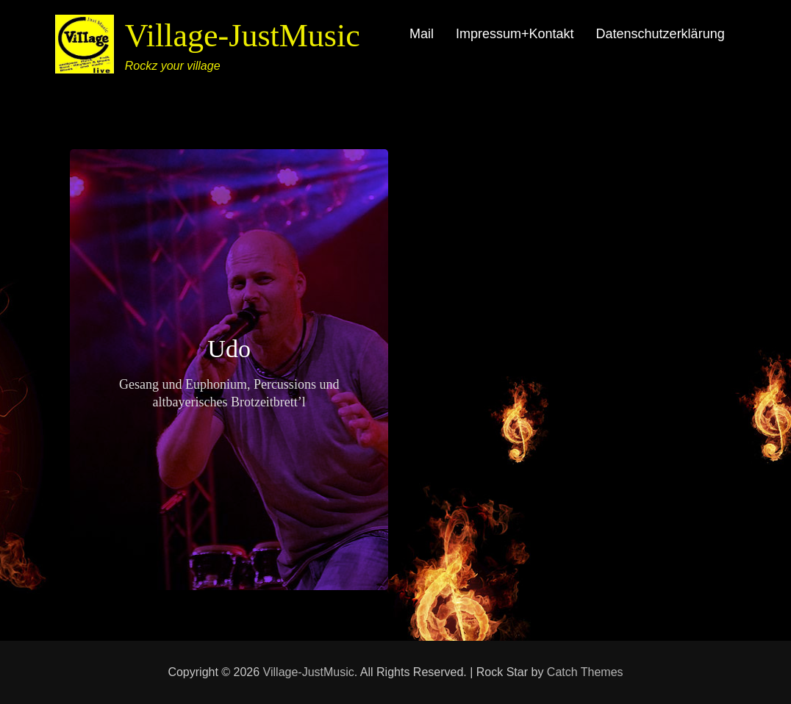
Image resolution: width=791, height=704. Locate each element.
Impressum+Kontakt (515, 33)
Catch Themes (585, 672)
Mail (421, 33)
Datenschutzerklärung (660, 33)
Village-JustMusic (242, 36)
